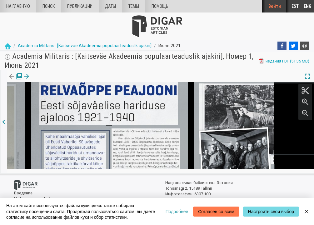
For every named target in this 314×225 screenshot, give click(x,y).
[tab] (15, 81)
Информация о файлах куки (40, 194)
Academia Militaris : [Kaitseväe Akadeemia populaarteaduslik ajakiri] (85, 45)
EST (295, 6)
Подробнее (177, 211)
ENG (308, 6)
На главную (18, 6)
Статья (41, 80)
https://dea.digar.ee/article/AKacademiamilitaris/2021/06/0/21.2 (66, 105)
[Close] (306, 211)
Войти (274, 6)
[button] (50, 80)
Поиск (48, 6)
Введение (23, 189)
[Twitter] (293, 46)
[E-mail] (304, 46)
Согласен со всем (216, 211)
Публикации (79, 6)
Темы (133, 6)
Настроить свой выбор (271, 211)
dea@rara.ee (176, 195)
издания (14, 80)
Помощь (160, 6)
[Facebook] (282, 46)
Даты (110, 6)
